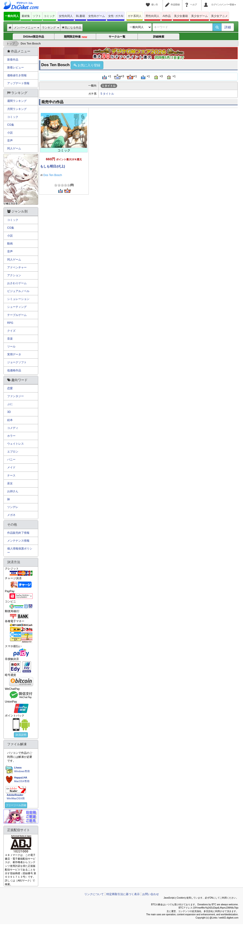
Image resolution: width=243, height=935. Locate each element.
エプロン (12, 451)
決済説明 (20, 734)
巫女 (10, 483)
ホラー (11, 435)
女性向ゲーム (96, 16)
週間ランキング (17, 101)
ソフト (37, 16)
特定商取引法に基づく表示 (123, 894)
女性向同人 (66, 16)
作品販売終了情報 (18, 532)
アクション (14, 275)
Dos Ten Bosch (52, 175)
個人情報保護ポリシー (19, 550)
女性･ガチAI (115, 16)
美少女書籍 (181, 16)
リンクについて (94, 894)
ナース (11, 475)
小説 (10, 132)
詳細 (227, 27)
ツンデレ (12, 507)
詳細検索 (158, 36)
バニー (11, 459)
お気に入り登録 (87, 65)
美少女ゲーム (199, 16)
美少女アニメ (219, 16)
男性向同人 (152, 16)
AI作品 (167, 16)
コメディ (12, 428)
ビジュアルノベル (18, 291)
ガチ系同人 (135, 16)
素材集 (26, 16)
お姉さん (12, 491)
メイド (11, 467)
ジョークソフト (17, 362)
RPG (10, 323)
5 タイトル (107, 93)
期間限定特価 (75, 37)
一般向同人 (12, 16)
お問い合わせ (150, 894)
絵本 (10, 420)
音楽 (10, 338)
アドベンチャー (17, 267)
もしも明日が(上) (52, 166)
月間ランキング (17, 109)
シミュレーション (18, 299)
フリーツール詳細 (16, 805)
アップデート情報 (18, 83)
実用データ (14, 354)
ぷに (10, 404)
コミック (49, 16)
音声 (10, 140)
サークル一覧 (117, 36)
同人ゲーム (14, 148)
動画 (10, 243)
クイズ (11, 330)
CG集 (10, 124)
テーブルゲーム (17, 315)
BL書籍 (80, 16)
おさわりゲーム (17, 283)
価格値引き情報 (17, 75)
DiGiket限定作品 (33, 36)
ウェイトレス (15, 443)
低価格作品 (14, 370)
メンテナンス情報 (18, 540)
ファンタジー (15, 396)
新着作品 (12, 59)
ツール (11, 346)
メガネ (11, 515)
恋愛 (10, 388)
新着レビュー (15, 67)
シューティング (17, 306)
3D (9, 412)
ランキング (50, 27)
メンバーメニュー (26, 27)
